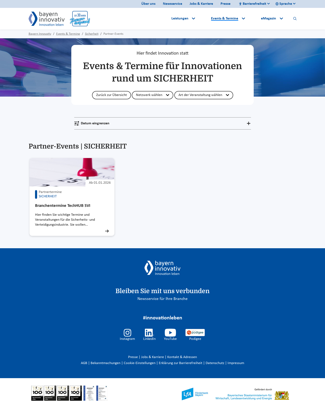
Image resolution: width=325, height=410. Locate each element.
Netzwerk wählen (149, 95)
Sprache (283, 4)
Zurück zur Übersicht (111, 95)
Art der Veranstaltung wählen (200, 95)
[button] (203, 18)
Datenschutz (215, 363)
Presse (225, 4)
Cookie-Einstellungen (139, 363)
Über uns (148, 4)
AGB (84, 363)
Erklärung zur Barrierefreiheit (181, 363)
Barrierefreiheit (252, 4)
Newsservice (172, 4)
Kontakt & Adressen (182, 357)
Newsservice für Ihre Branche (162, 299)
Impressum (236, 363)
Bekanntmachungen (106, 363)
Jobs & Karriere (201, 4)
